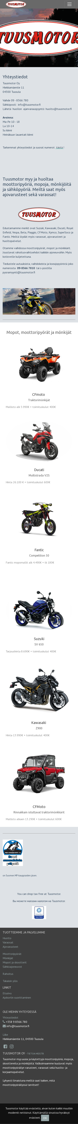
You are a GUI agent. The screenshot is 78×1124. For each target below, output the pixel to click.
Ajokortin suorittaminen (17, 997)
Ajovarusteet (10, 946)
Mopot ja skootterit (15, 962)
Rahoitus (8, 974)
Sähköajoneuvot (12, 966)
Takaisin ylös (10, 981)
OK (45, 1118)
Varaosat (8, 942)
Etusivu (7, 993)
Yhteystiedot (10, 1017)
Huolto (7, 938)
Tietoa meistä (35, 1053)
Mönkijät (8, 958)
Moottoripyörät (12, 954)
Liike (5, 1034)
